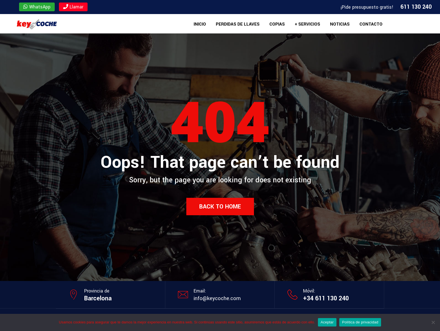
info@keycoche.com (217, 298)
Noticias (340, 24)
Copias (277, 24)
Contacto (370, 24)
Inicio (200, 24)
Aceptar (327, 322)
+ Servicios (307, 24)
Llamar (73, 7)
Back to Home (220, 206)
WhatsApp (37, 7)
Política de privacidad (360, 322)
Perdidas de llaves (238, 24)
